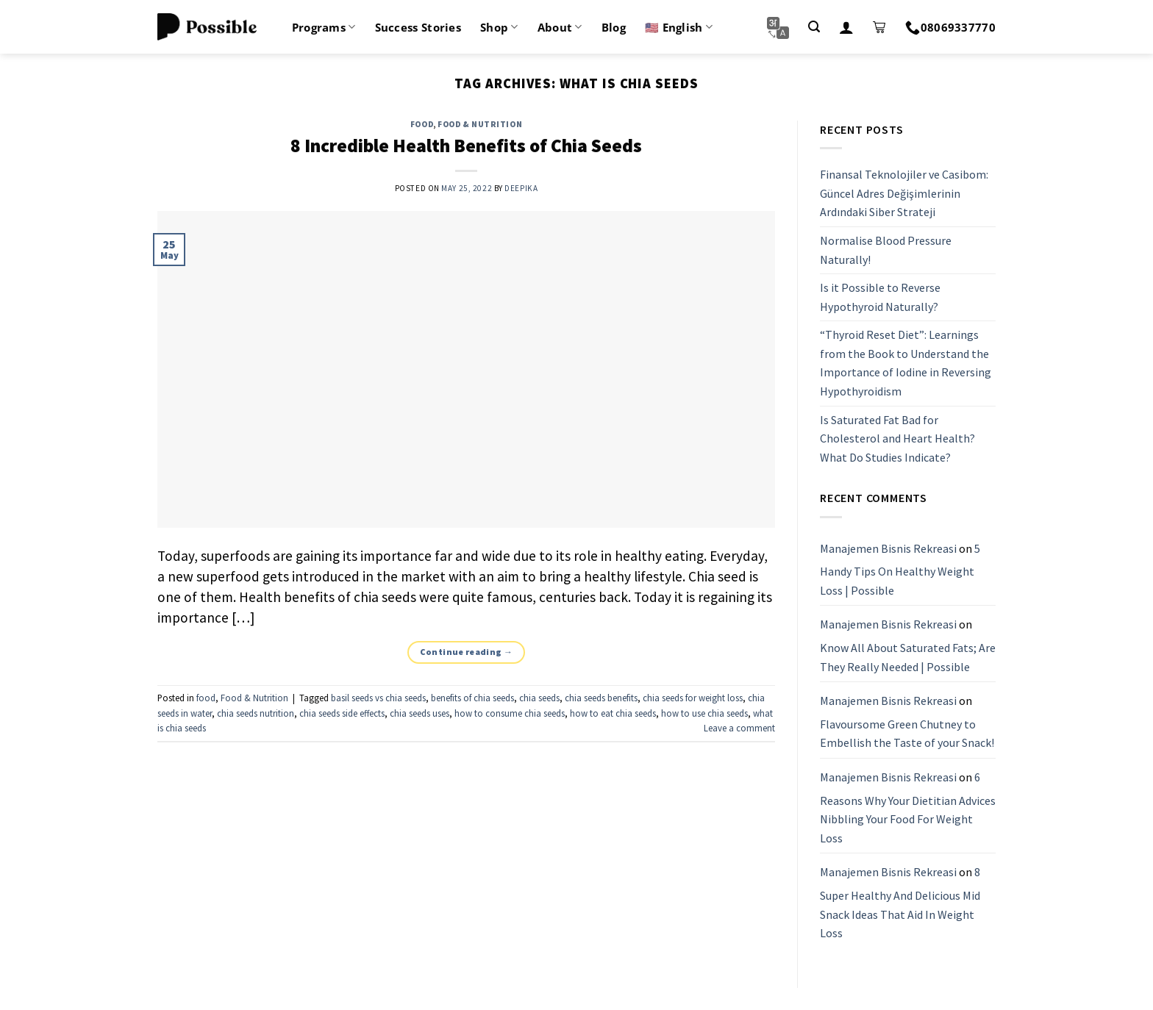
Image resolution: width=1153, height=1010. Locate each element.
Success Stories (418, 27)
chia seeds (539, 697)
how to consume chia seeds (509, 713)
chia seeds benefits (601, 697)
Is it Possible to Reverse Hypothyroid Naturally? (880, 297)
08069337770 (950, 27)
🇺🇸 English (679, 27)
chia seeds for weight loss (693, 697)
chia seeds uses (419, 713)
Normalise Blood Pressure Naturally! (886, 250)
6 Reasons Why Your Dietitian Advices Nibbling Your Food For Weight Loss (908, 807)
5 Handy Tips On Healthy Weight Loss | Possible (900, 569)
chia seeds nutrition (255, 713)
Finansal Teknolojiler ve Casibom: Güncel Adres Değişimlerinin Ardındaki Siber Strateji (904, 193)
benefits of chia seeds (472, 697)
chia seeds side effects (342, 713)
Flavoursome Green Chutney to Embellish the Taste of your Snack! (907, 734)
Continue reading (466, 652)
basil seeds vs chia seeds (378, 697)
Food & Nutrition (480, 124)
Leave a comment (739, 728)
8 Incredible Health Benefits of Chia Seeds (466, 145)
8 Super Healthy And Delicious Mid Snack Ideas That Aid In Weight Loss (900, 903)
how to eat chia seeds (613, 713)
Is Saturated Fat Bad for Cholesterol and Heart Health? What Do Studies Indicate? (897, 438)
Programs (324, 27)
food (421, 124)
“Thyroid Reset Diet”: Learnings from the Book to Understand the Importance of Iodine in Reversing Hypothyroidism (905, 363)
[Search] (814, 26)
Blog (614, 27)
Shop (499, 27)
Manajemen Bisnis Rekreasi (888, 548)
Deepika (521, 188)
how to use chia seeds (704, 713)
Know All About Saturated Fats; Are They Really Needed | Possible (908, 657)
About (560, 27)
